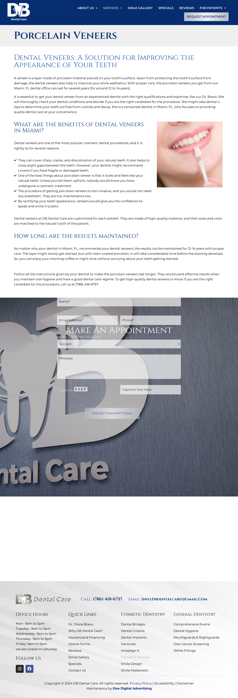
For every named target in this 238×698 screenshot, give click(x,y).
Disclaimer (185, 683)
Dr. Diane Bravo (80, 624)
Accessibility (164, 683)
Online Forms (79, 644)
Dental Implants (134, 637)
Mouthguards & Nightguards (196, 637)
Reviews (186, 8)
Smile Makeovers (134, 670)
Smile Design (131, 664)
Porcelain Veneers (135, 657)
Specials (166, 8)
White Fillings (185, 650)
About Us (87, 8)
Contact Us (77, 670)
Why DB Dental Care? (85, 631)
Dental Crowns (132, 631)
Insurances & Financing (86, 637)
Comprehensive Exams (192, 624)
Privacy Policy (141, 683)
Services (112, 8)
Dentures (128, 644)
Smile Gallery (140, 8)
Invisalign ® (130, 650)
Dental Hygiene (186, 631)
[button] (87, 8)
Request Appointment (206, 16)
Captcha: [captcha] (73, 325)
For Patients (213, 8)
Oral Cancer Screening (191, 644)
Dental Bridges (133, 624)
